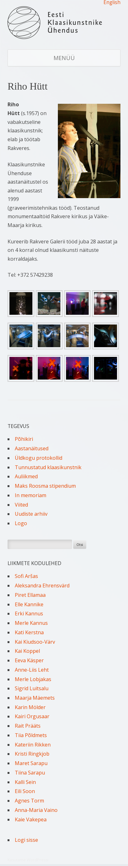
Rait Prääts (28, 725)
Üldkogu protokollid (38, 457)
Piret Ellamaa (30, 594)
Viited (21, 504)
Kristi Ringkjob (32, 753)
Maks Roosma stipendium (45, 485)
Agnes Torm (29, 800)
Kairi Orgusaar (32, 716)
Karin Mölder (30, 707)
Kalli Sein (25, 782)
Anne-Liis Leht (32, 669)
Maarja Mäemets (35, 697)
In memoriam (30, 495)
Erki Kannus (29, 613)
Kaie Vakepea (31, 819)
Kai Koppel (27, 650)
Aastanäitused (31, 448)
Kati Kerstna (29, 632)
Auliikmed (26, 476)
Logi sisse (26, 839)
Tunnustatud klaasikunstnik (48, 467)
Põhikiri (24, 439)
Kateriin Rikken (33, 744)
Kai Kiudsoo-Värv (35, 641)
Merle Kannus (31, 622)
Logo (21, 523)
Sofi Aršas (26, 576)
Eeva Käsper (29, 660)
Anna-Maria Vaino (36, 810)
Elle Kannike (29, 604)
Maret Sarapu (31, 763)
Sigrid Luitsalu (31, 688)
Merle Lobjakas (33, 679)
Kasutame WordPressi (28, 860)
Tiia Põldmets (31, 735)
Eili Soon (25, 791)
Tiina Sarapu (30, 772)
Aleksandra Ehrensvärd (42, 585)
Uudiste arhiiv (31, 513)
